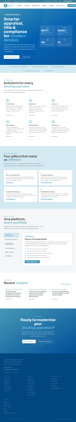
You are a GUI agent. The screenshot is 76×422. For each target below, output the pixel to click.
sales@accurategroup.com (21, 1)
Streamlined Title (32, 386)
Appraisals (30, 379)
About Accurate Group (45, 341)
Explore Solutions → (11, 57)
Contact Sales (26, 57)
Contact (6, 410)
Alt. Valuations (31, 383)
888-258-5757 (8, 1)
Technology (54, 386)
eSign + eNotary (32, 392)
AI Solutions (54, 379)
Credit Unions (7, 379)
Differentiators (36, 5)
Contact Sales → (29, 341)
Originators (7, 381)
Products (27, 5)
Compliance (54, 381)
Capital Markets (8, 388)
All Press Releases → (66, 284)
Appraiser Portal (47, 1)
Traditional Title (31, 388)
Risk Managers (7, 386)
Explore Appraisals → (32, 261)
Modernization (31, 381)
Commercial (7, 390)
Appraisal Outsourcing (57, 388)
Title (60, 1)
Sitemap (70, 419)
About (5, 401)
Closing (55, 1)
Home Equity (54, 383)
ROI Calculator (60, 5)
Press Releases (7, 406)
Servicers (6, 383)
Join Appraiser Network (10, 413)
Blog (5, 408)
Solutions (19, 5)
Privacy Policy (58, 419)
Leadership (6, 404)
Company (51, 5)
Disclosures (64, 419)
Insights (44, 5)
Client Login (67, 1)
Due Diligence (31, 390)
